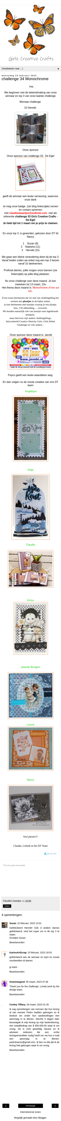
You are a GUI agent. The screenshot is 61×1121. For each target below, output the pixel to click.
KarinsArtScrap (18, 952)
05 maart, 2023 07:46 (37, 982)
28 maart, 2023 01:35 (38, 1004)
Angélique (31, 391)
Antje (30, 469)
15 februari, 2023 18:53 (40, 952)
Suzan (12, 923)
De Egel (49, 156)
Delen (7, 906)
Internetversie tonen (30, 1112)
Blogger (42, 1117)
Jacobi (48, 334)
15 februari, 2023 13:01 (29, 923)
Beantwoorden (17, 942)
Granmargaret (17, 982)
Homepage (30, 1106)
